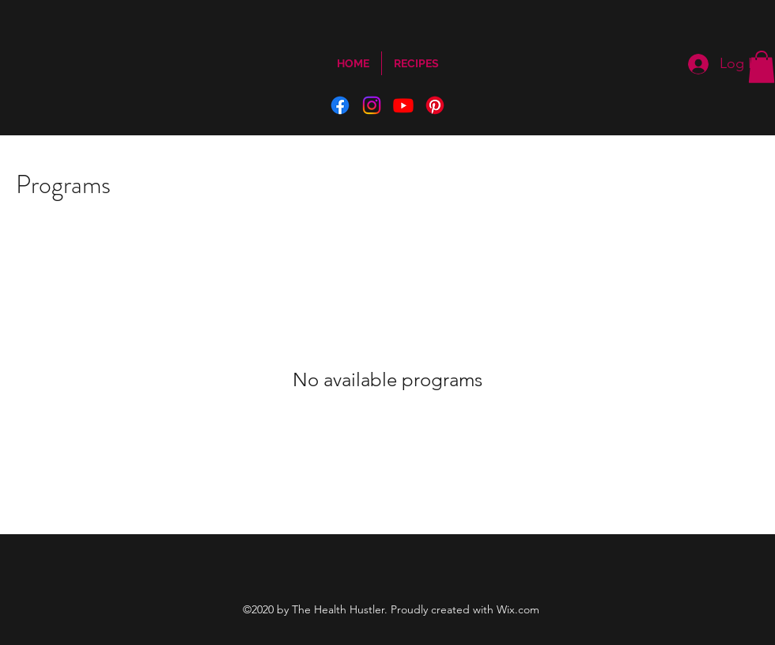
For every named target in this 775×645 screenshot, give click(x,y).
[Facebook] (340, 105)
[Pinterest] (435, 105)
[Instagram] (372, 105)
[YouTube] (403, 105)
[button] (761, 67)
